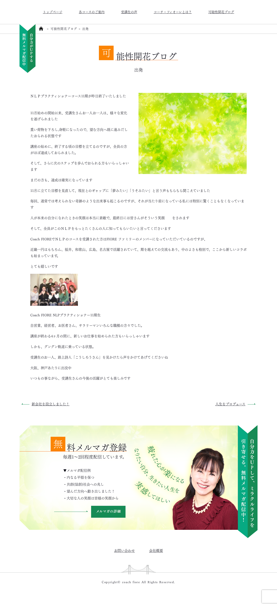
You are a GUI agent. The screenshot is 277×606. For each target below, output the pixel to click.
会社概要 (156, 550)
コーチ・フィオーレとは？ (173, 11)
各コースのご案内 (92, 11)
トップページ (52, 11)
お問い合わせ (124, 550)
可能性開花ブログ (221, 11)
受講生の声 (129, 11)
